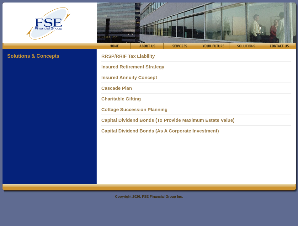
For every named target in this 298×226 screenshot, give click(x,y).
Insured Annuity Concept (129, 77)
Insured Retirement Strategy (132, 66)
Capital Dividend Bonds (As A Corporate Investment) (160, 130)
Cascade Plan (116, 88)
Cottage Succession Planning (134, 109)
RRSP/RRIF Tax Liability (128, 56)
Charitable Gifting (121, 98)
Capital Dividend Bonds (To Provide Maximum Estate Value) (168, 120)
